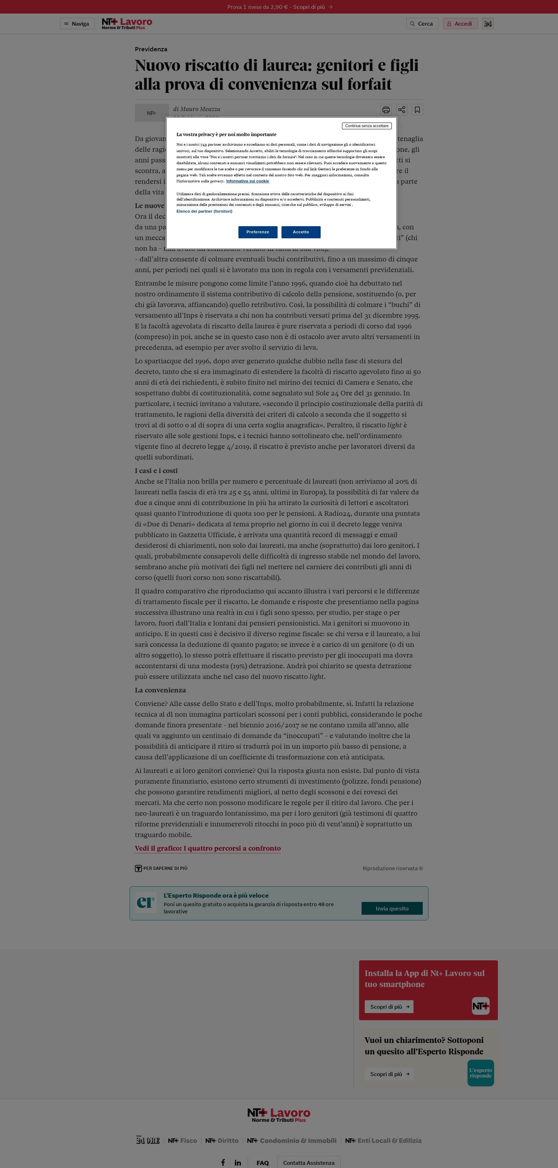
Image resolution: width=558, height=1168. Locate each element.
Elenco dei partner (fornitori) (204, 211)
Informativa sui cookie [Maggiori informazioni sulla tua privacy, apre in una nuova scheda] (247, 181)
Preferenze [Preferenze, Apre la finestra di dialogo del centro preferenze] (258, 232)
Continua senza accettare (367, 126)
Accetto (301, 232)
